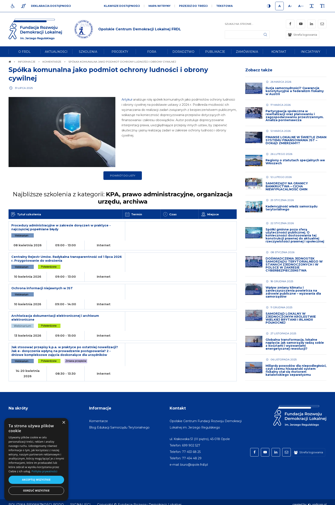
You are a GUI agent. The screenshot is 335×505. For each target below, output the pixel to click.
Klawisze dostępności (122, 5)
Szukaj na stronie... (239, 23)
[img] (127, 29)
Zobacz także (258, 70)
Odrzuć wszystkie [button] (36, 490)
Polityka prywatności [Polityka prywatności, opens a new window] (44, 471)
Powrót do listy (122, 175)
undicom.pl (317, 499)
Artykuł (127, 99)
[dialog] (36, 459)
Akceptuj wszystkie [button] (36, 480)
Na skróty (18, 403)
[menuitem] (24, 51)
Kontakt (178, 403)
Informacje (100, 403)
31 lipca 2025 (24, 88)
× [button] (63, 422)
